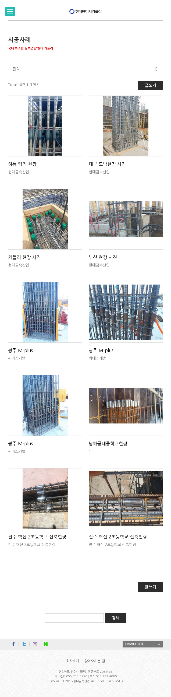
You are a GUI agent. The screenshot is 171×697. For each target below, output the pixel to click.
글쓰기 (150, 85)
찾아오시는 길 (94, 661)
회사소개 (72, 661)
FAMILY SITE (134, 644)
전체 (16, 69)
